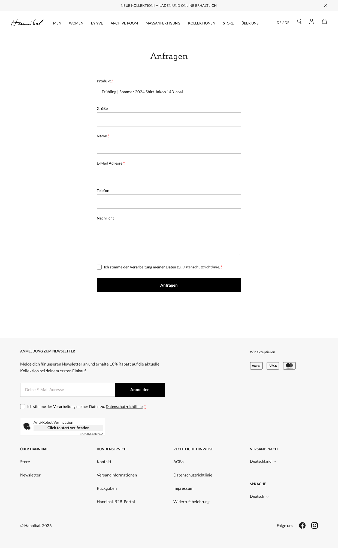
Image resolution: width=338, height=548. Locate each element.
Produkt (105, 81)
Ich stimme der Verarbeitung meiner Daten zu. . (163, 267)
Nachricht (105, 218)
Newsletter (30, 474)
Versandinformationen (117, 474)
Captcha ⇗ (91, 433)
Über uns (250, 23)
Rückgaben (107, 488)
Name (103, 136)
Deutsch (259, 496)
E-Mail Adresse (111, 163)
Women (76, 23)
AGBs (178, 461)
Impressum (183, 488)
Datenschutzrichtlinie (200, 267)
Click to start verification (68, 427)
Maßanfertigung (163, 23)
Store (228, 23)
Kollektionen (201, 23)
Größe (102, 108)
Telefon (103, 190)
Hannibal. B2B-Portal (116, 501)
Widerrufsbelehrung (191, 501)
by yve (97, 23)
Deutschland (263, 461)
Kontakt (104, 461)
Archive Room (124, 23)
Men (57, 23)
